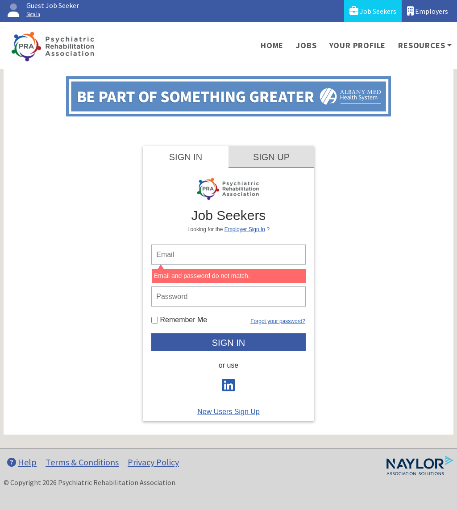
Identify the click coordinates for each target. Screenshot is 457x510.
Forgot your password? (277, 321)
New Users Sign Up (228, 411)
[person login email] (228, 255)
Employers (427, 11)
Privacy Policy (153, 462)
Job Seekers (372, 11)
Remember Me (179, 319)
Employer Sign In (244, 229)
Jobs (306, 45)
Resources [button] (421, 45)
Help (22, 462)
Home (272, 45)
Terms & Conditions (82, 462)
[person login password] (228, 296)
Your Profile (357, 45)
